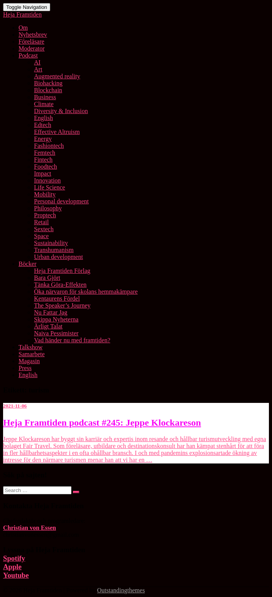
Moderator (32, 48)
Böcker (27, 263)
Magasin (29, 361)
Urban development (58, 257)
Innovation (47, 180)
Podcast (28, 55)
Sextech (44, 229)
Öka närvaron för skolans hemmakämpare (86, 291)
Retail (41, 222)
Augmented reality (57, 76)
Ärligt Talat (48, 326)
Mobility (45, 194)
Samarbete (32, 354)
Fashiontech (49, 145)
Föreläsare (31, 41)
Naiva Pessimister (56, 333)
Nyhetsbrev (33, 34)
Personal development (61, 201)
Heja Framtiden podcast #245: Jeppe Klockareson (102, 423)
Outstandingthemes (121, 590)
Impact (42, 173)
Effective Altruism (57, 132)
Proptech (45, 215)
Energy (43, 138)
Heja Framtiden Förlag (62, 270)
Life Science (49, 187)
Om (23, 27)
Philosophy (48, 208)
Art (38, 69)
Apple (12, 567)
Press (25, 368)
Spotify (14, 558)
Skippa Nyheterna (56, 319)
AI (37, 62)
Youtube (16, 575)
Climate (44, 104)
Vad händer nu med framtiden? (72, 340)
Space (41, 236)
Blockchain (48, 90)
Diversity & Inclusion (61, 111)
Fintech (43, 159)
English (43, 118)
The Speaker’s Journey (62, 305)
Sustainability (51, 243)
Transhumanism (54, 250)
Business (45, 97)
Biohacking (48, 83)
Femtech (44, 152)
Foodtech (45, 166)
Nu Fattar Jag (50, 312)
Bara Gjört (47, 277)
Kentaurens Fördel (57, 298)
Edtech (42, 125)
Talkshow (30, 347)
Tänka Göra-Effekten (60, 284)
